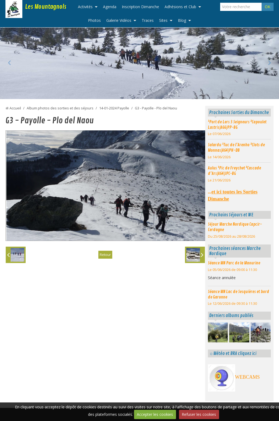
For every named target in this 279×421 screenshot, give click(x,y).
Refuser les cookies (199, 414)
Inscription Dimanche (140, 6)
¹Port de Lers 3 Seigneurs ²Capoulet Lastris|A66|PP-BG (237, 124)
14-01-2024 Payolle (114, 108)
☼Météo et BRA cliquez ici (232, 353)
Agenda (109, 6)
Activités (85, 6)
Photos (94, 20)
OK (267, 6)
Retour (105, 254)
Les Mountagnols (45, 7)
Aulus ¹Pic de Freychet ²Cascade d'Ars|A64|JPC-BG (234, 170)
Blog (182, 20)
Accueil (15, 108)
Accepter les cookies (155, 414)
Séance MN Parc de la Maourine (234, 263)
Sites (163, 20)
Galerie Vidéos (118, 20)
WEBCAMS (247, 377)
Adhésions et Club (180, 6)
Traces (148, 20)
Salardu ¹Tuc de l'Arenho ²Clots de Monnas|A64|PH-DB (236, 147)
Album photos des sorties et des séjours (60, 108)
